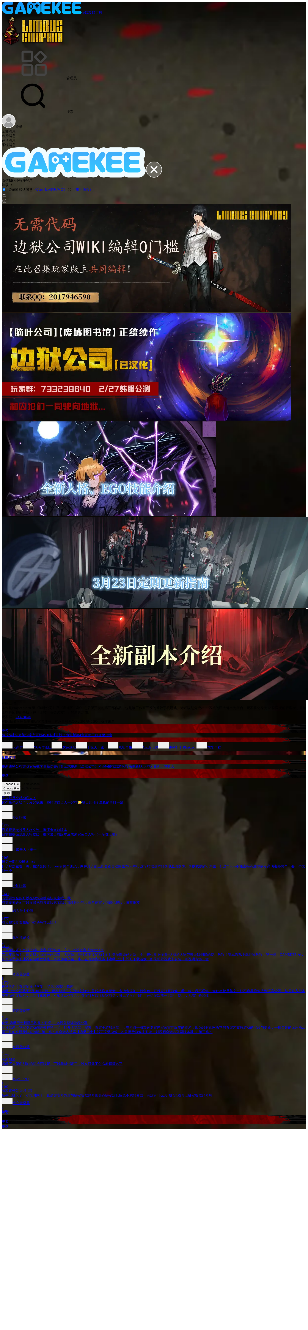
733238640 (23, 717)
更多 (5, 730)
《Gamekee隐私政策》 (50, 190)
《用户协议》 (82, 190)
